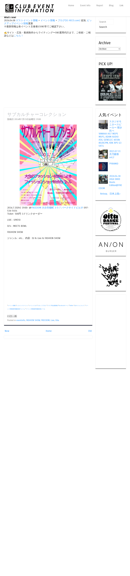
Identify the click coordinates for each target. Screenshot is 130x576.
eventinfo (20, 320)
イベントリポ (33, 305)
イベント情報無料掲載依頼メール (35, 309)
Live (52, 320)
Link (121, 5)
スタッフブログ (42, 305)
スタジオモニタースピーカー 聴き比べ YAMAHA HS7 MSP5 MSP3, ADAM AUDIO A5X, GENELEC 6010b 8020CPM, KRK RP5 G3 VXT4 (110, 133)
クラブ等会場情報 (52, 305)
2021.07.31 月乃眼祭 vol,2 (114, 154)
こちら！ (18, 35)
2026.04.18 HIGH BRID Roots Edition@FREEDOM (110, 182)
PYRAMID (113, 163)
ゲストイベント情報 (27, 20)
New (7, 331)
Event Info (85, 5)
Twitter (71, 305)
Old (90, 331)
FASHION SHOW (33, 320)
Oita (57, 320)
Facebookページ (63, 305)
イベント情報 (47, 20)
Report (99, 5)
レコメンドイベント (22, 305)
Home (71, 5)
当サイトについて (79, 305)
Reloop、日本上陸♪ (110, 193)
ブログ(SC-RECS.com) (69, 20)
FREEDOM (36, 207)
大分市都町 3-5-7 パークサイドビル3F (62, 207)
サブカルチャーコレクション (37, 114)
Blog (111, 5)
